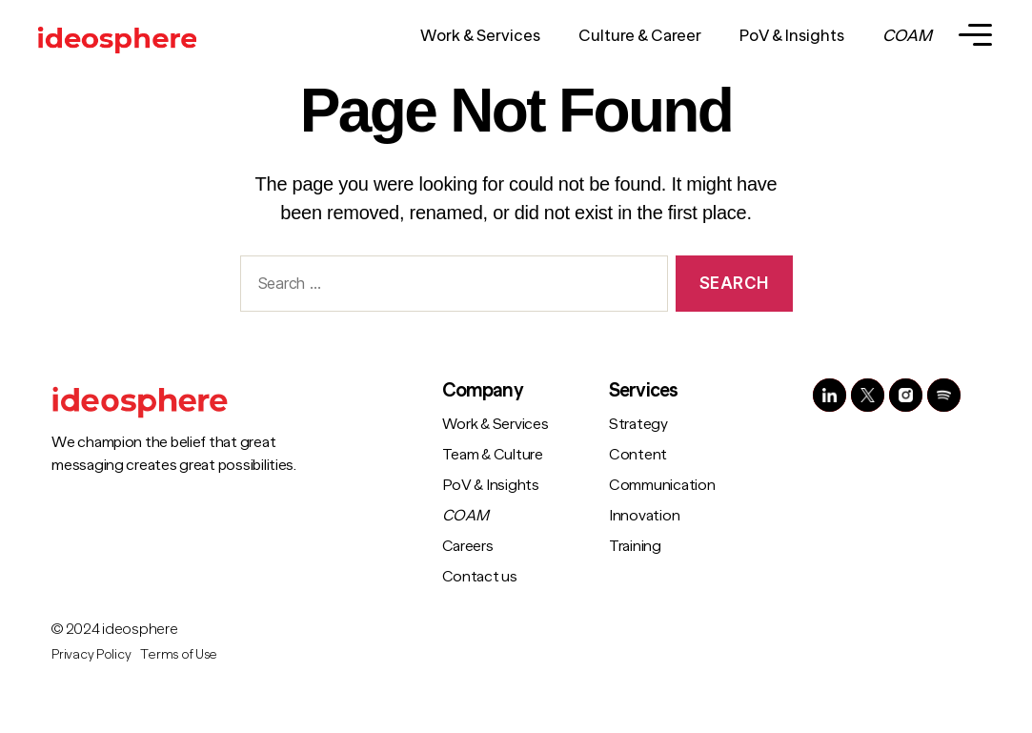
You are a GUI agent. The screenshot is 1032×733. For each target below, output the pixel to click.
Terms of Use (178, 654)
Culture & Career (639, 36)
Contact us (479, 576)
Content (638, 454)
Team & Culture (492, 454)
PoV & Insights (791, 36)
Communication (662, 485)
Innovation (644, 515)
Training (635, 546)
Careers (468, 546)
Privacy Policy (91, 654)
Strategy (638, 424)
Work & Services (480, 36)
